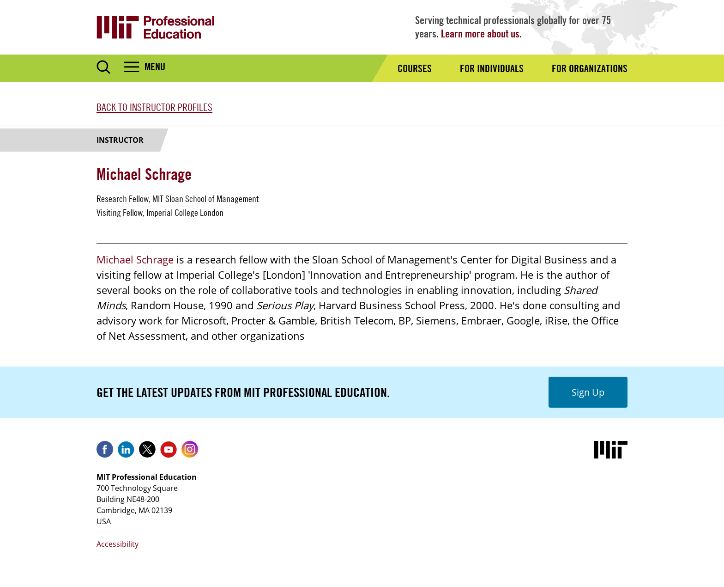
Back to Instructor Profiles (154, 107)
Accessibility (118, 544)
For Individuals (492, 68)
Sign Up (588, 392)
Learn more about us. (481, 33)
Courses (415, 68)
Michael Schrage (135, 259)
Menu (155, 67)
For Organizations (589, 68)
